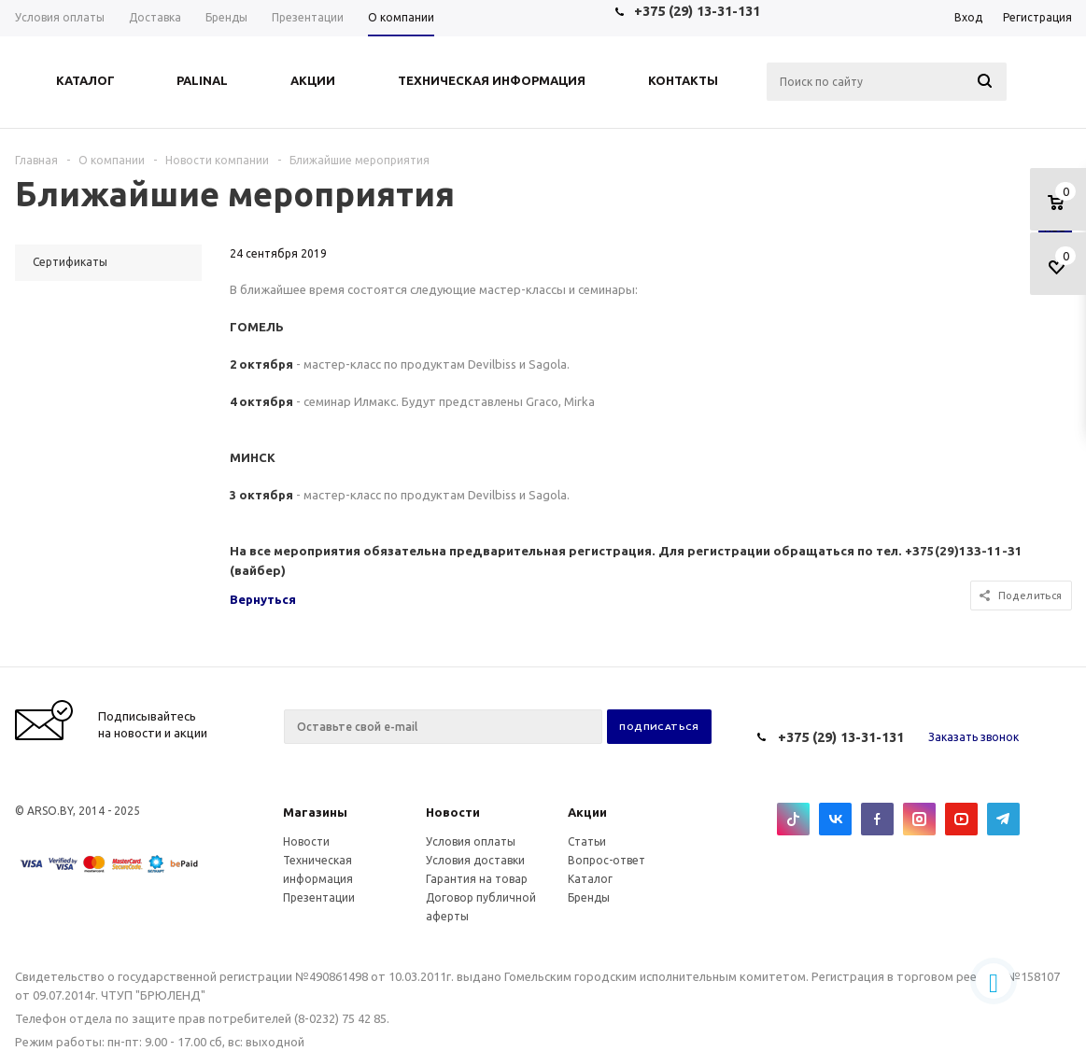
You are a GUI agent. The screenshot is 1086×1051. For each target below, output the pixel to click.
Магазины (315, 812)
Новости (453, 812)
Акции (587, 812)
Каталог (590, 879)
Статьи (587, 841)
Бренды (589, 897)
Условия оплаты (470, 841)
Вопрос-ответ (606, 860)
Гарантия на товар (477, 879)
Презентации (319, 897)
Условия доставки (475, 860)
